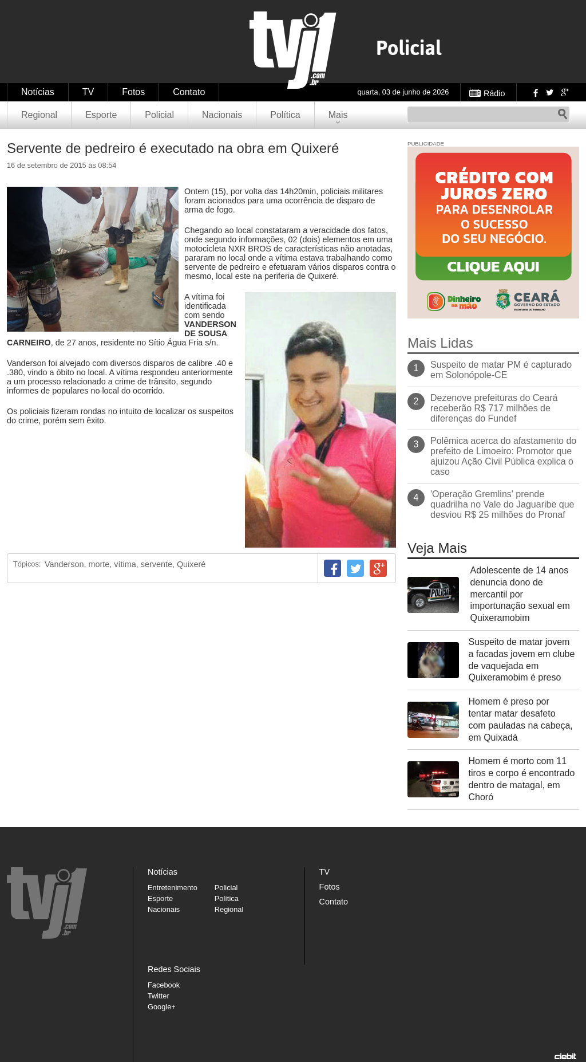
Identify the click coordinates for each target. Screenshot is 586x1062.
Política (285, 115)
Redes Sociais (174, 969)
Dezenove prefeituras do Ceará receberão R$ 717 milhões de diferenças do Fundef (493, 408)
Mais (338, 115)
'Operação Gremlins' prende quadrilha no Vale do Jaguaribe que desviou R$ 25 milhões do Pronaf (502, 504)
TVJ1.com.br (293, 50)
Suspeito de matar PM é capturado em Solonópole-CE (501, 370)
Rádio (494, 93)
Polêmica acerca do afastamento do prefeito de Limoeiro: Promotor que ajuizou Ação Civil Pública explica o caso (503, 456)
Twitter (549, 92)
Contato (189, 92)
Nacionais (222, 115)
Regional (39, 115)
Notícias (37, 92)
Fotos (133, 92)
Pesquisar (562, 114)
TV (88, 92)
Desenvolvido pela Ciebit (565, 1056)
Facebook (534, 92)
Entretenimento (172, 887)
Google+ (564, 92)
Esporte (101, 115)
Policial (159, 115)
